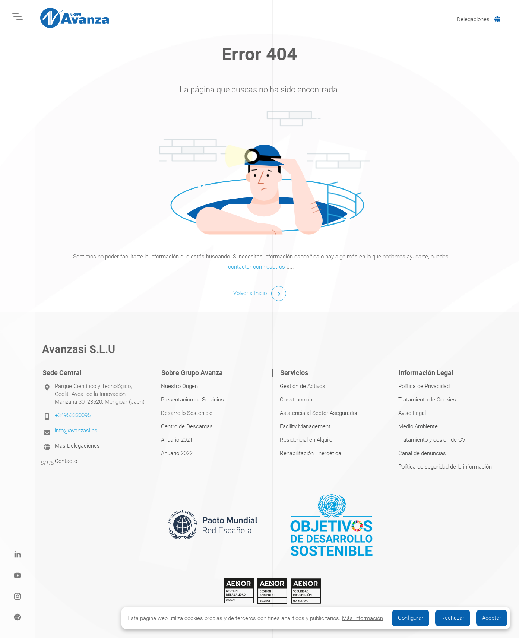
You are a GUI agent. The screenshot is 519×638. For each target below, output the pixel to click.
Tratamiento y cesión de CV (431, 440)
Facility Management (305, 426)
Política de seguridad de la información (445, 466)
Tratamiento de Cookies (427, 399)
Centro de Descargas (187, 426)
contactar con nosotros (256, 266)
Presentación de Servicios (192, 399)
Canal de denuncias (422, 453)
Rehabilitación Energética (310, 453)
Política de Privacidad (424, 386)
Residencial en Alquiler (307, 440)
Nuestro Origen (179, 386)
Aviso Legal (412, 413)
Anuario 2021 (177, 440)
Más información (362, 618)
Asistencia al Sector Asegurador (319, 413)
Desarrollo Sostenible (186, 413)
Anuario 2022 (177, 453)
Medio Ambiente (418, 426)
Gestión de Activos (302, 386)
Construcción (296, 399)
